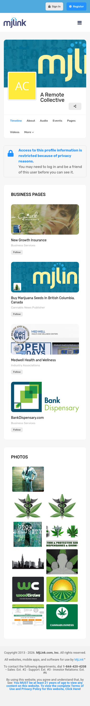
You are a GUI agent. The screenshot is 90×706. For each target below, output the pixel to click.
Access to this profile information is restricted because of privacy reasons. (50, 155)
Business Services (23, 245)
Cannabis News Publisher (28, 307)
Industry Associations (25, 365)
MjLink (79, 659)
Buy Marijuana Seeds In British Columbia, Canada (43, 300)
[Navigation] (80, 22)
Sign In (54, 6)
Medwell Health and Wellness (33, 360)
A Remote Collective (52, 97)
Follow (17, 252)
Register (76, 6)
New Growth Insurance (29, 240)
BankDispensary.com (27, 418)
